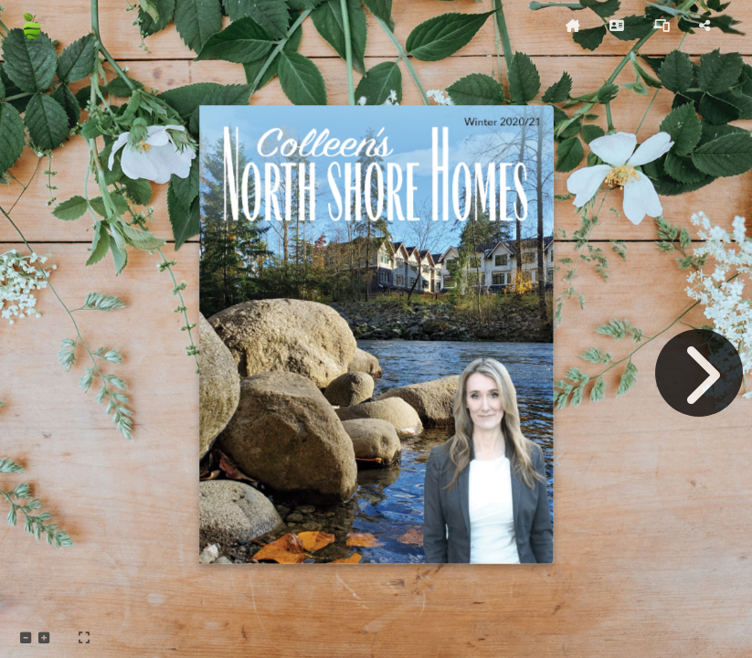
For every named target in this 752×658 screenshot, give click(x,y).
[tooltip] (573, 26)
